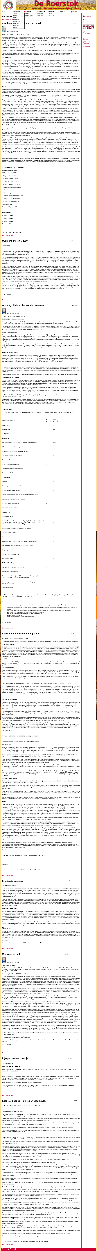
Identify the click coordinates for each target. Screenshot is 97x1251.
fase (28, 360)
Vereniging (16, 11)
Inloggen (74, 11)
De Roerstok (87, 16)
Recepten (27, 11)
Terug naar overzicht (7, 19)
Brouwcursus (40, 11)
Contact (50, 11)
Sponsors (85, 19)
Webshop (62, 11)
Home (3, 11)
